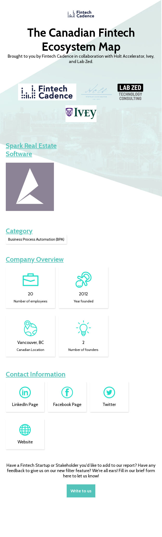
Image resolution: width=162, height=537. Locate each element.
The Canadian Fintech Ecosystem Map (81, 40)
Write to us (81, 491)
